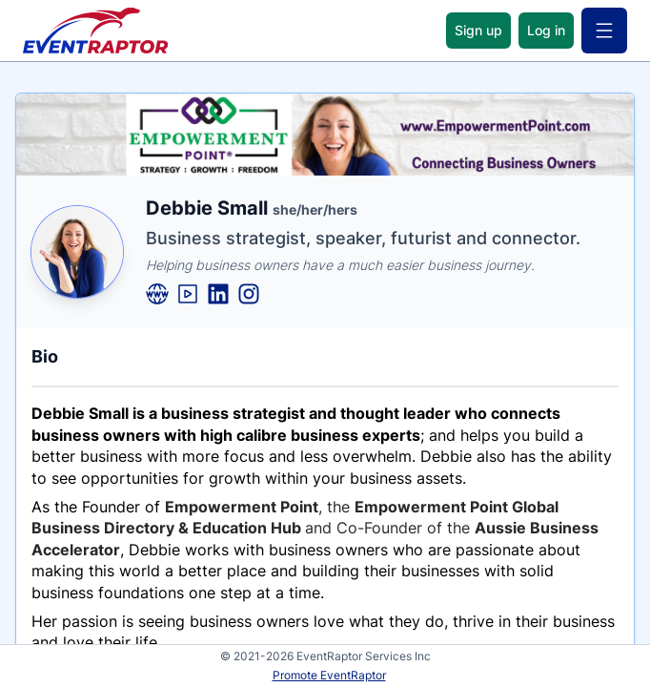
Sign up (478, 30)
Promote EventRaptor (329, 675)
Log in (546, 30)
